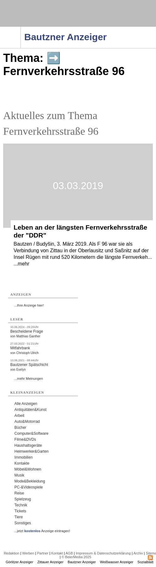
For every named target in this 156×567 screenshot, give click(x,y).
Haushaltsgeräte (28, 445)
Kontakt (57, 553)
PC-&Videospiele (28, 487)
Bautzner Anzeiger (82, 562)
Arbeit (19, 415)
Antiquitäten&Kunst (30, 409)
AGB (69, 553)
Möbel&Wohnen (27, 469)
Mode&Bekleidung (29, 481)
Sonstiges (22, 523)
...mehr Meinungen (28, 378)
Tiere (18, 517)
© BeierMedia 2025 (76, 557)
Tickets (20, 511)
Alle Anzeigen (25, 403)
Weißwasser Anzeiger (116, 562)
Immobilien (23, 457)
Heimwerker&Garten (31, 451)
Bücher (20, 427)
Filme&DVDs (25, 439)
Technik (20, 505)
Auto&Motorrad (27, 421)
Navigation (20, 28)
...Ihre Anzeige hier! (29, 305)
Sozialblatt (145, 562)
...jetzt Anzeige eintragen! (42, 530)
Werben (28, 553)
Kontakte (21, 463)
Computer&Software (31, 433)
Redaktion (12, 553)
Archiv (138, 553)
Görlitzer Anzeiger (19, 562)
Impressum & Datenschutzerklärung (103, 553)
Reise (19, 493)
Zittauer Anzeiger (50, 562)
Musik (19, 475)
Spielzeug (22, 499)
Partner (42, 553)
